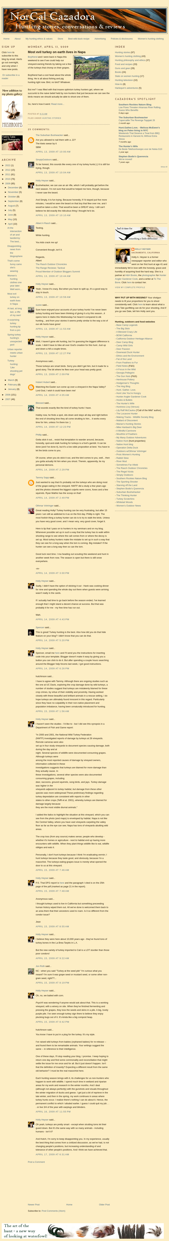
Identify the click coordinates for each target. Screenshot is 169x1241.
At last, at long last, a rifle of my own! (14, 312)
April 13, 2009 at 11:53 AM (53, 329)
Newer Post (34, 1204)
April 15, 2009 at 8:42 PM (52, 1022)
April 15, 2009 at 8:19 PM (52, 982)
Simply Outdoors (124, 475)
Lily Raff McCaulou (125, 410)
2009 (8, 183)
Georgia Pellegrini (125, 372)
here (9, 52)
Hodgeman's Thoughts (127, 383)
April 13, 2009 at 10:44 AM (53, 276)
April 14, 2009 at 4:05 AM (52, 395)
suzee (39, 305)
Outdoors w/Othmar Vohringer (131, 451)
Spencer (40, 627)
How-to (118, 84)
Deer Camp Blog (124, 342)
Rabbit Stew (122, 458)
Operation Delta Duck (127, 447)
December (13, 187)
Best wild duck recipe (78, 38)
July (10, 210)
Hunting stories (51, 118)
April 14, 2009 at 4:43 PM (52, 619)
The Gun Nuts (123, 376)
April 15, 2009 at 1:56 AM (52, 711)
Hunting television (124, 80)
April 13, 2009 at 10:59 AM (53, 297)
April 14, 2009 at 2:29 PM (52, 469)
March (11, 380)
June (11, 214)
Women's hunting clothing (151, 38)
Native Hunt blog (124, 444)
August (12, 205)
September (14, 201)
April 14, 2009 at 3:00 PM (52, 573)
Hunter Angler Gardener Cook (131, 396)
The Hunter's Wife (128, 146)
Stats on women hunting (127, 76)
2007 (8, 399)
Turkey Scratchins (125, 499)
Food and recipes (123, 64)
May (10, 219)
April (10, 224)
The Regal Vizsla (124, 471)
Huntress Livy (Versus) (127, 406)
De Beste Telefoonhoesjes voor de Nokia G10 (140, 149)
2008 (8, 394)
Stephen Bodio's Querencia (133, 156)
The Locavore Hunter (127, 413)
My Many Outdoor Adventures (131, 437)
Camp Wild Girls (124, 345)
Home (6, 38)
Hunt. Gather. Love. (126, 390)
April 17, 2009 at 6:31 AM (52, 1154)
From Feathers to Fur (127, 362)
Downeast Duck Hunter (128, 352)
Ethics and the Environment (130, 355)
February (13, 384)
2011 (8, 174)
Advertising (100, 38)
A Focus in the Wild (126, 369)
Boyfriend (32, 57)
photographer (148, 275)
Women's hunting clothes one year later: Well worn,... (14, 282)
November (13, 192)
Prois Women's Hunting (128, 454)
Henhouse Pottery (125, 379)
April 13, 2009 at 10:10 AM (53, 215)
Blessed (40, 403)
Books (118, 72)
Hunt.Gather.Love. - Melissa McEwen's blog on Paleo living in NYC (139, 129)
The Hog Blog (123, 386)
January (12, 389)
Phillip (39, 434)
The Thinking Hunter (126, 495)
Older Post (104, 1204)
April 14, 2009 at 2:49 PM (52, 497)
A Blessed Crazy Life (126, 332)
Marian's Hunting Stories (128, 424)
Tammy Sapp (42, 477)
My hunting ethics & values (39, 38)
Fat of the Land (124, 359)
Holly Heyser (42, 180)
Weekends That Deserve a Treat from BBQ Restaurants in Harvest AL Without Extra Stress (139, 136)
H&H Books (131, 275)
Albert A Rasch (43, 223)
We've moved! (125, 159)
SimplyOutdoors (44, 159)
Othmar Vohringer (45, 505)
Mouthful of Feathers (126, 434)
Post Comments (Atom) (53, 1211)
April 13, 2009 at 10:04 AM (53, 172)
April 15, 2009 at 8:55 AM (52, 926)
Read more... (57, 104)
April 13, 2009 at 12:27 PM (53, 353)
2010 (8, 179)
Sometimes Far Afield (127, 464)
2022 (8, 165)
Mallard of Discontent (127, 420)
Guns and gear (122, 68)
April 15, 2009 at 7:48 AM (52, 891)
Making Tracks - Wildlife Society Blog (134, 417)
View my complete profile (130, 287)
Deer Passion (123, 349)
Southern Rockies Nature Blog (135, 104)
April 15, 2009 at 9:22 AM (52, 958)
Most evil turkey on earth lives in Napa (57, 52)
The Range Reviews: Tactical (50, 268)
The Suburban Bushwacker (49, 135)
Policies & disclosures (122, 38)
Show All (164, 167)
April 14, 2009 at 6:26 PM (52, 668)
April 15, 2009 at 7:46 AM (52, 870)
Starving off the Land (126, 485)
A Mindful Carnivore (126, 430)
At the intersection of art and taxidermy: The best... (14, 235)
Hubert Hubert (43, 382)
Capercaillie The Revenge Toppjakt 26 (137, 120)
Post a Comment (36, 1162)
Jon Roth (40, 966)
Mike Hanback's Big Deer (129, 427)
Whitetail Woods (124, 502)
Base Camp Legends (126, 325)
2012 (8, 170)
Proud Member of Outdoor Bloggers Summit (58, 271)
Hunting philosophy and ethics (130, 60)
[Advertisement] (46, 1183)
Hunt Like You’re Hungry (128, 393)
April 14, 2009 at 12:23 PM (53, 427)
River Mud (121, 461)
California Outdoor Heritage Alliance (134, 338)
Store (60, 38)
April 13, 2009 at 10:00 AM (53, 151)
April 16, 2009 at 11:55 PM (53, 1111)
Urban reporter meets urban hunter (14, 352)
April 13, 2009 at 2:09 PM (52, 374)
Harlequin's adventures (126, 88)
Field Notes (122, 366)
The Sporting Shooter (127, 481)
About (18, 38)
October (12, 196)
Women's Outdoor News (128, 505)
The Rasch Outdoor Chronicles (51, 264)
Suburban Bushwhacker (128, 492)
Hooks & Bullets (124, 400)
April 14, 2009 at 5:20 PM (52, 640)
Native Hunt (122, 441)
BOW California (124, 335)
